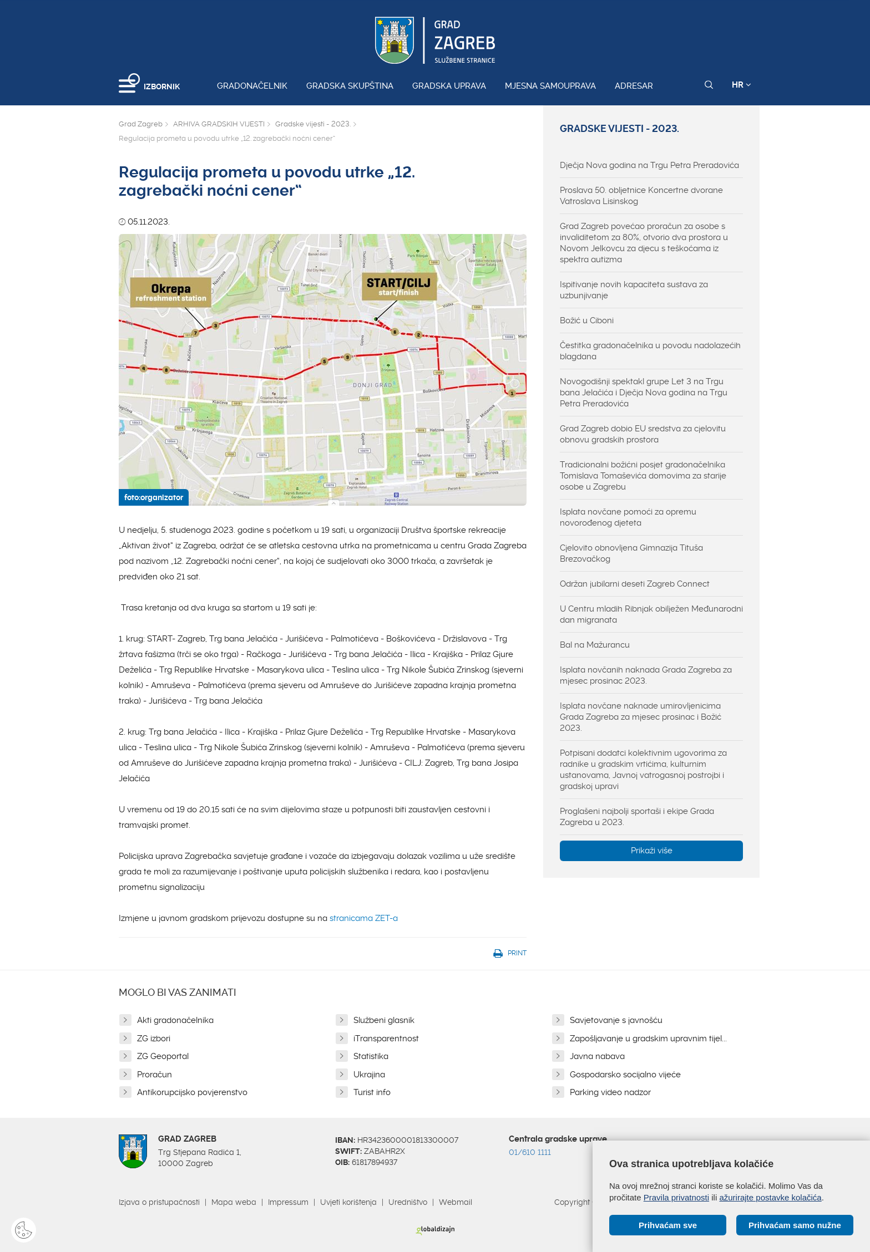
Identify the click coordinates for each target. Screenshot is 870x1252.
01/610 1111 (530, 1152)
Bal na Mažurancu (595, 645)
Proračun (154, 1075)
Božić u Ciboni (587, 320)
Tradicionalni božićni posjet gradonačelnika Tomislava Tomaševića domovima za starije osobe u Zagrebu (643, 476)
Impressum (288, 1202)
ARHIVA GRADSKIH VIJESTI (219, 124)
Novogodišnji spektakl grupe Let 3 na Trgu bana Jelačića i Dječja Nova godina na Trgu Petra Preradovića (643, 392)
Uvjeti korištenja (348, 1202)
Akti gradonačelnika (175, 1020)
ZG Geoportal (163, 1056)
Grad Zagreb (141, 124)
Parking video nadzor (610, 1092)
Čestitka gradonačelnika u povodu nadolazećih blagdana (650, 351)
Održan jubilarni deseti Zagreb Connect (635, 584)
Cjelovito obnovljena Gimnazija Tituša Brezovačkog (631, 553)
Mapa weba (233, 1202)
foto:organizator (153, 497)
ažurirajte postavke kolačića (770, 1197)
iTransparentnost (386, 1039)
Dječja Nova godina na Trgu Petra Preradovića (649, 165)
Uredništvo (407, 1202)
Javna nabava (597, 1056)
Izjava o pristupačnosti (159, 1202)
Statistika (370, 1056)
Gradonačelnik (252, 86)
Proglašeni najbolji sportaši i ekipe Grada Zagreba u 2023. (637, 816)
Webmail (455, 1202)
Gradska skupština (349, 86)
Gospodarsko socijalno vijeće (625, 1075)
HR (741, 85)
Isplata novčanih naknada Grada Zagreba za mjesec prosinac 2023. (646, 675)
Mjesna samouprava (550, 86)
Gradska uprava (449, 86)
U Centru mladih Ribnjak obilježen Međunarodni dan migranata (651, 614)
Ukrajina (369, 1075)
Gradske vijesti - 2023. (313, 124)
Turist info (372, 1092)
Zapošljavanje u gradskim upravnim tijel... (648, 1039)
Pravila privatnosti (676, 1197)
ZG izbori (153, 1039)
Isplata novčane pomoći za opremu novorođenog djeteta (628, 517)
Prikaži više (651, 851)
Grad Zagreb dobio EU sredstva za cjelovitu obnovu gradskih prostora (643, 434)
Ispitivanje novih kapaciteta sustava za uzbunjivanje (634, 290)
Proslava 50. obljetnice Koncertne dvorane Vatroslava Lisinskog (641, 195)
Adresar (634, 86)
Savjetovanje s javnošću (616, 1020)
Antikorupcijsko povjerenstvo (192, 1092)
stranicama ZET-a (364, 918)
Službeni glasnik (383, 1020)
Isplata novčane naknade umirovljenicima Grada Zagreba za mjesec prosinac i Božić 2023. (640, 717)
